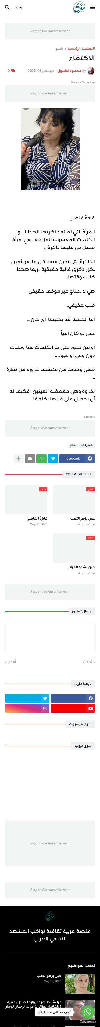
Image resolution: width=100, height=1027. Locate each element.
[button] (93, 7)
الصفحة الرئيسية (81, 49)
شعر (59, 49)
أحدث (87, 662)
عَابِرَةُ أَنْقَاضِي (37, 519)
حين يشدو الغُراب (81, 567)
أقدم (12, 662)
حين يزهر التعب (82, 519)
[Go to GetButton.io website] (88, 1021)
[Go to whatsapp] (87, 1012)
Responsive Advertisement (50, 31)
